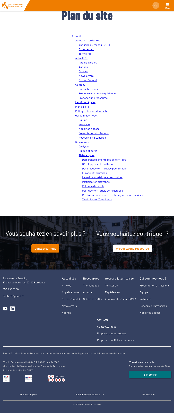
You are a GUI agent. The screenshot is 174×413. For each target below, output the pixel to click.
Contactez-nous (88, 89)
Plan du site (82, 106)
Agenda (83, 66)
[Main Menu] (167, 4)
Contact (80, 84)
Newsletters (86, 75)
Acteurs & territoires (87, 40)
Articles (83, 71)
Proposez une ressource (93, 97)
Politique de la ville (93, 186)
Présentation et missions (94, 133)
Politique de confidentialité (91, 111)
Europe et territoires (94, 172)
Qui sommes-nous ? (86, 115)
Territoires (85, 53)
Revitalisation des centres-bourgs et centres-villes (112, 194)
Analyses (84, 146)
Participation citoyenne (96, 181)
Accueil (76, 36)
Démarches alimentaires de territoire (104, 159)
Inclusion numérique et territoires (102, 177)
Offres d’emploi (88, 80)
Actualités (81, 58)
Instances (84, 124)
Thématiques (86, 155)
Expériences (86, 49)
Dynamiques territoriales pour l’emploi (104, 168)
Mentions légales (85, 102)
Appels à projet (88, 62)
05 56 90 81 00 (11, 289)
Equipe (83, 119)
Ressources (82, 141)
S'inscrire (150, 374)
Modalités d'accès (89, 128)
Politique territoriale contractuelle (102, 190)
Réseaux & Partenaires (92, 137)
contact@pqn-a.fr (13, 296)
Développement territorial (97, 164)
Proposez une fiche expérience (97, 93)
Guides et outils (88, 150)
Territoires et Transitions (97, 199)
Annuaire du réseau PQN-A (94, 44)
